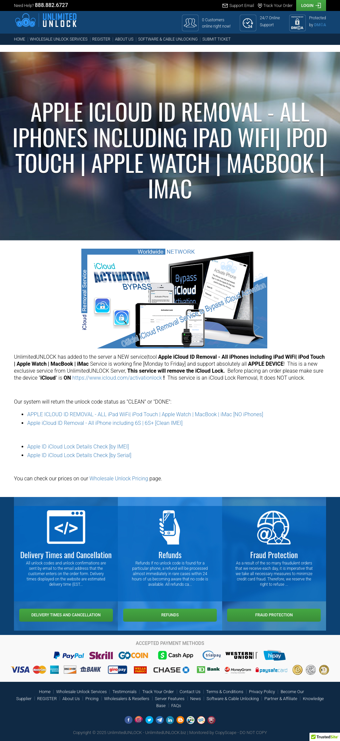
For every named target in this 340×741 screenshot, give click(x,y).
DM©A (320, 25)
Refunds (170, 615)
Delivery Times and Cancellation (66, 615)
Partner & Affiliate (280, 698)
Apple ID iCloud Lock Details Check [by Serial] (79, 455)
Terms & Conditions (224, 691)
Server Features (170, 698)
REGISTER (101, 39)
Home (19, 39)
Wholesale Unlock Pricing (119, 478)
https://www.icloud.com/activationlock (117, 378)
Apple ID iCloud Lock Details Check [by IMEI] (78, 446)
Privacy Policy (262, 691)
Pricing (91, 698)
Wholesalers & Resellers (126, 698)
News (195, 698)
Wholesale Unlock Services (59, 39)
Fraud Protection (274, 615)
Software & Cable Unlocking (168, 39)
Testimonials (124, 691)
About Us (124, 39)
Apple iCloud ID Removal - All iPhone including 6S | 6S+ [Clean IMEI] (105, 423)
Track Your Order (158, 691)
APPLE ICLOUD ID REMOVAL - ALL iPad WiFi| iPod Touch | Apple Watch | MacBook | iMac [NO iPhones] (145, 414)
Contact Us (190, 691)
